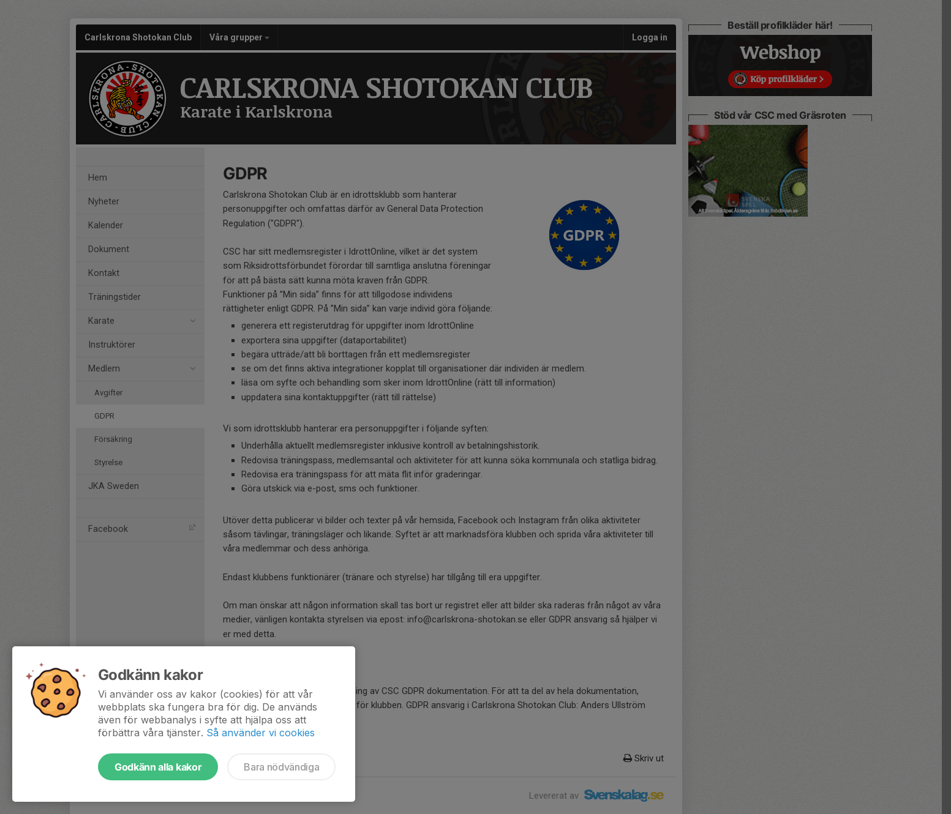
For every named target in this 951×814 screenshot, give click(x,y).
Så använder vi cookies (260, 732)
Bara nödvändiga (281, 767)
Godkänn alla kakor (158, 767)
